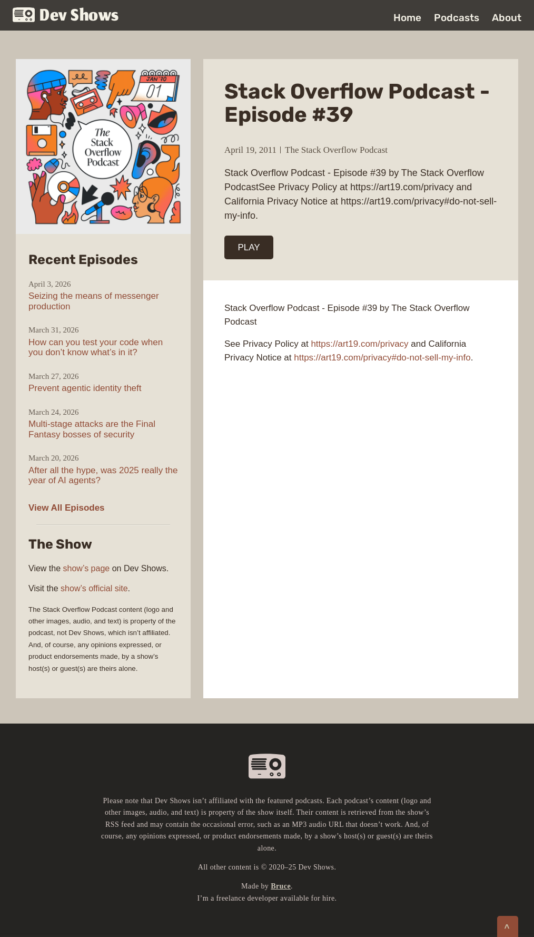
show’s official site (94, 588)
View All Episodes (66, 508)
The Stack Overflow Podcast (336, 150)
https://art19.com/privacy (359, 344)
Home (407, 18)
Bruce (281, 886)
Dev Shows (66, 16)
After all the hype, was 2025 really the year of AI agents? (103, 475)
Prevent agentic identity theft (85, 388)
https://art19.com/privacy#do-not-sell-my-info (382, 358)
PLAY (249, 247)
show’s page (86, 568)
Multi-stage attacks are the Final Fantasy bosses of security (91, 429)
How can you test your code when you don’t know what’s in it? (95, 347)
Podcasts (456, 18)
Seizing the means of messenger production (93, 301)
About (506, 18)
